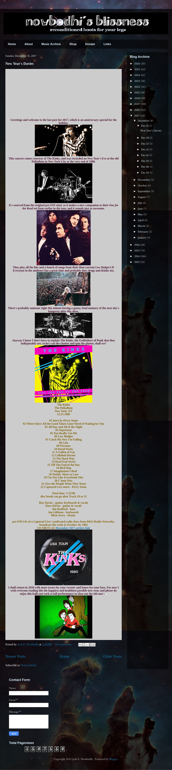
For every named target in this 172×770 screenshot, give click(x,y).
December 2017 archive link (73, 528)
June (140, 209)
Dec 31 (145, 126)
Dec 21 (145, 149)
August (142, 197)
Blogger (113, 759)
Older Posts (112, 656)
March (142, 226)
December (144, 121)
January (142, 238)
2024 (137, 75)
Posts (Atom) (28, 665)
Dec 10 (145, 161)
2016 (137, 245)
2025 (137, 69)
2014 (137, 256)
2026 (137, 64)
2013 (137, 262)
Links (107, 44)
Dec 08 (145, 167)
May (140, 214)
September (144, 191)
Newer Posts (15, 656)
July (140, 203)
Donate (90, 44)
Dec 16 (145, 155)
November (144, 180)
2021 (137, 92)
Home (12, 44)
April (141, 220)
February (143, 232)
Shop (73, 44)
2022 (137, 87)
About (28, 44)
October (143, 185)
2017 (137, 116)
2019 (137, 104)
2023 (137, 81)
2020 (137, 98)
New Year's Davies (19, 64)
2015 (137, 250)
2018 (137, 110)
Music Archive (51, 44)
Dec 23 (145, 144)
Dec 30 (145, 138)
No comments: (64, 644)
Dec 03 (145, 173)
